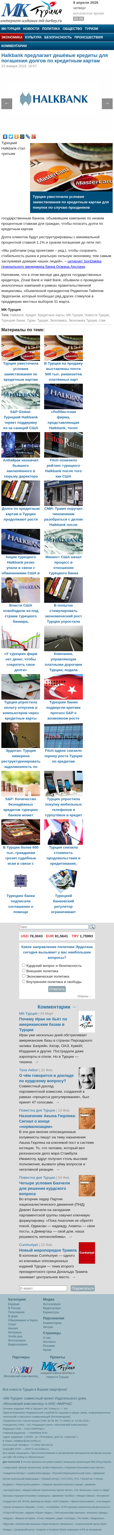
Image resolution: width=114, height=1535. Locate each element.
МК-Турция (10, 29)
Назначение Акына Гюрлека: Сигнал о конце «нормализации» (47, 1121)
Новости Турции (97, 315)
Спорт (12, 1324)
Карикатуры (51, 1312)
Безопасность (58, 37)
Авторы (48, 1327)
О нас (47, 1337)
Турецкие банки (13, 320)
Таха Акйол (28, 1070)
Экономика (11, 37)
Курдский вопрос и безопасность (54, 966)
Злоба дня (15, 1336)
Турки (31, 320)
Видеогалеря (52, 1308)
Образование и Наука (23, 1320)
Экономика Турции (83, 320)
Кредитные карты (51, 315)
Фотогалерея (17, 1340)
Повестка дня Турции (37, 1110)
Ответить (57, 989)
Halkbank (17, 315)
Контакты (49, 1341)
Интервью (15, 1332)
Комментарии (14, 46)
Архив (47, 1349)
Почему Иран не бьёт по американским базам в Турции (43, 1024)
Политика (51, 29)
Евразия (13, 1304)
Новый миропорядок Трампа (48, 1250)
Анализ (13, 1328)
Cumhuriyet (29, 1245)
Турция (42, 320)
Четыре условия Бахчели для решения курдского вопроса (44, 1188)
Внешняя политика (42, 971)
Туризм (91, 29)
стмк (102, 320)
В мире (13, 1316)
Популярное (16, 1312)
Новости (31, 29)
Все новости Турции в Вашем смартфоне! (35, 1389)
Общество (72, 29)
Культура (33, 37)
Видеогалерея (17, 1344)
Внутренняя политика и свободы (54, 982)
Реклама (49, 1345)
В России (14, 1308)
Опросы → (84, 996)
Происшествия (88, 37)
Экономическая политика (47, 976)
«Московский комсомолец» (23, 1404)
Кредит (31, 315)
